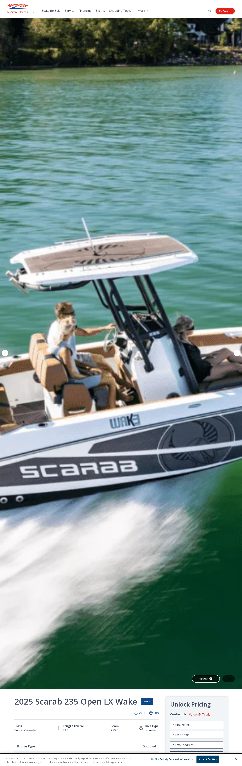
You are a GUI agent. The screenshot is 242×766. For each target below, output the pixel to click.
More (143, 11)
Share (142, 712)
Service (69, 11)
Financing (85, 11)
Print (156, 712)
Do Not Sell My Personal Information (172, 759)
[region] (121, 759)
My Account (225, 10)
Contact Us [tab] (178, 714)
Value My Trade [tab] (199, 714)
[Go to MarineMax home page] (20, 6)
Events (100, 11)
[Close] (236, 759)
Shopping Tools (121, 11)
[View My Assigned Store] (20, 12)
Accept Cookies (208, 759)
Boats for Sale (50, 11)
